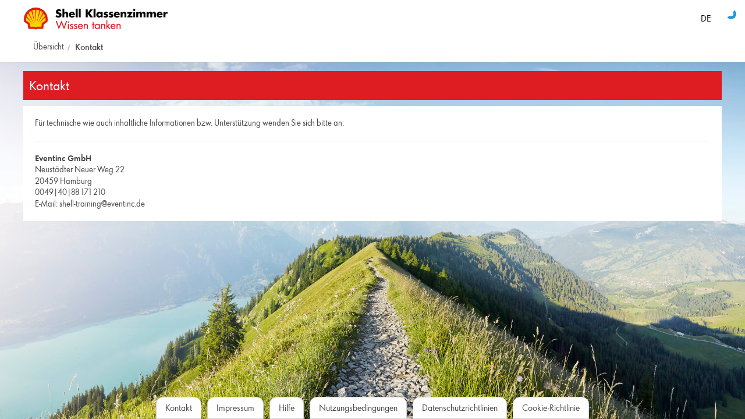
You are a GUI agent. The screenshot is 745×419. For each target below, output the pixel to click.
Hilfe (287, 407)
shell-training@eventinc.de (102, 203)
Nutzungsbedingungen (358, 407)
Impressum (235, 407)
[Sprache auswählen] (706, 16)
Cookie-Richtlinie (551, 407)
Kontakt (89, 46)
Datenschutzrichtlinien (460, 407)
